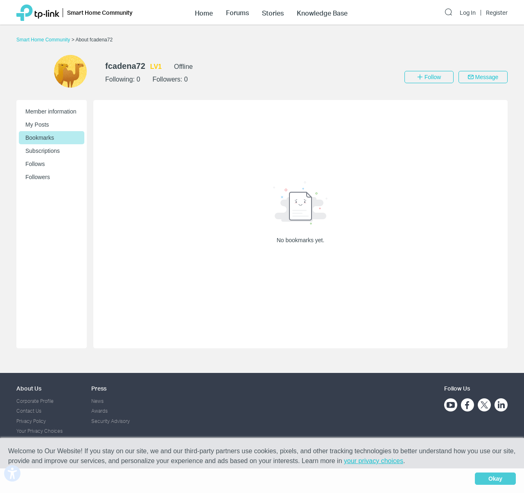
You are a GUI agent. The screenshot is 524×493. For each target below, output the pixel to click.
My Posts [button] (37, 124)
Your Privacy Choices (39, 431)
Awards (99, 411)
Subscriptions (42, 151)
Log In (468, 13)
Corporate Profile (35, 401)
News (97, 401)
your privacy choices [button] (373, 460)
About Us (28, 388)
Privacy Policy (31, 421)
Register (497, 13)
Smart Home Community (44, 40)
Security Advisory (110, 421)
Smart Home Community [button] (100, 12)
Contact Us (28, 411)
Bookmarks (39, 137)
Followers (37, 177)
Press (98, 388)
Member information (51, 111)
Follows (35, 164)
